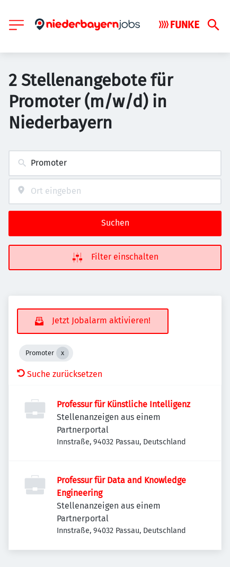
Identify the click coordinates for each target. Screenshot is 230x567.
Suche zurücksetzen (59, 374)
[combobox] (115, 163)
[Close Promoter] (62, 353)
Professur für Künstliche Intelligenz (123, 404)
